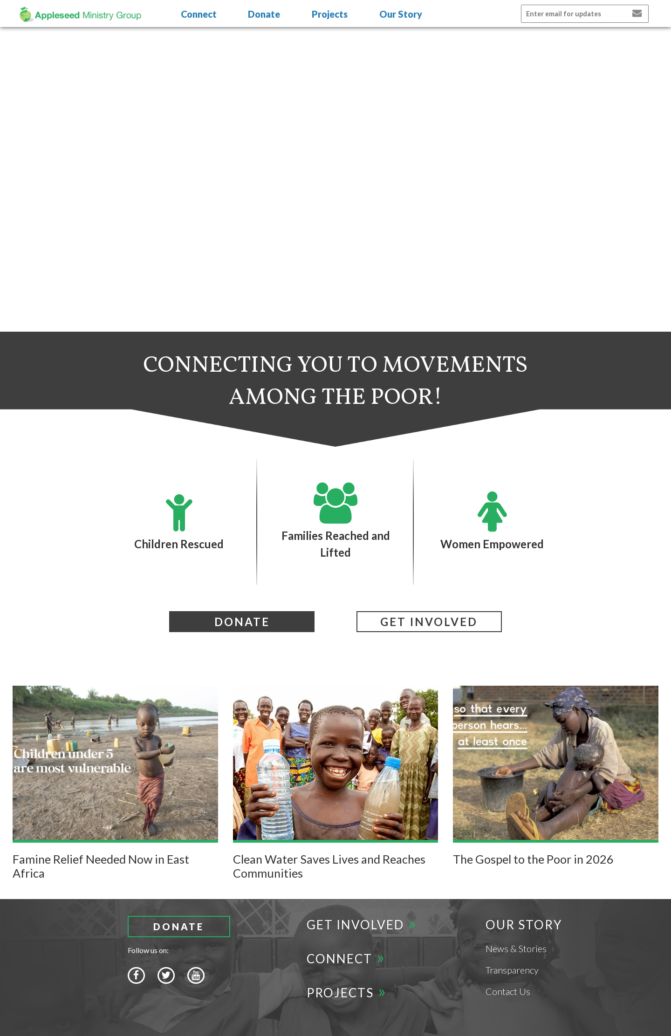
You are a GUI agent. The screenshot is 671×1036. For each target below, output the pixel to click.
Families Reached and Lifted (335, 521)
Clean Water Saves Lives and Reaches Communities (329, 866)
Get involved (429, 621)
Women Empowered (492, 521)
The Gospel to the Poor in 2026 (533, 859)
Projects (330, 14)
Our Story (400, 14)
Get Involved (355, 924)
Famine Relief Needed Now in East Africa (101, 866)
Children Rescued (179, 521)
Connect (199, 14)
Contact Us (508, 991)
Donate (264, 14)
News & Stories (516, 948)
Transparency (512, 969)
